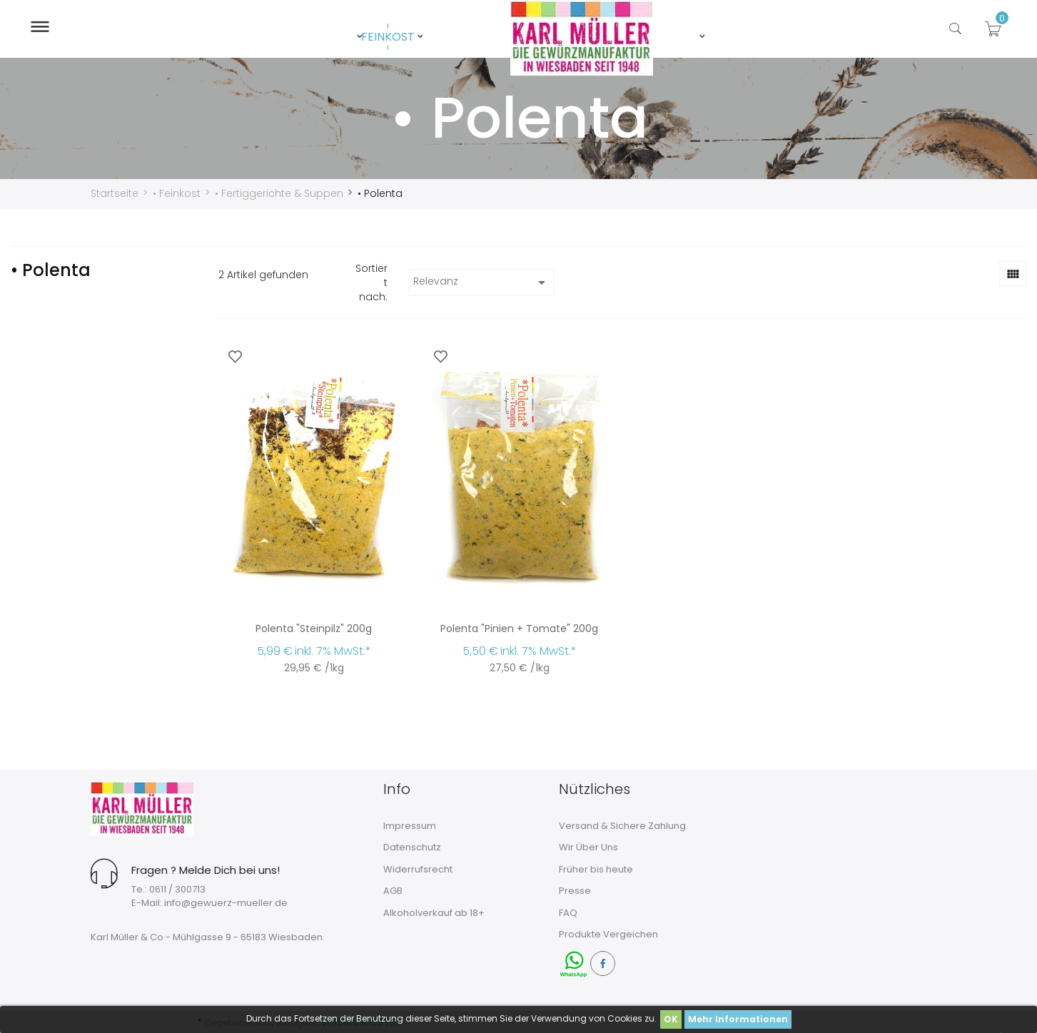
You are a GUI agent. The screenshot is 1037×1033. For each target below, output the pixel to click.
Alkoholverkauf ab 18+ (434, 912)
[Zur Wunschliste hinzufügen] (235, 356)
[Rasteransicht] (1012, 272)
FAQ (568, 912)
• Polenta (51, 269)
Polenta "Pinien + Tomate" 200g (519, 628)
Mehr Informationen (738, 1019)
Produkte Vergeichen (608, 933)
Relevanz (482, 281)
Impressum (409, 825)
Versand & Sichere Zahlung (622, 825)
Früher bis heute (596, 868)
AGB (393, 890)
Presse (575, 890)
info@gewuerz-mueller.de (226, 902)
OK (671, 1019)
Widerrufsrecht (417, 868)
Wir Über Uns (588, 846)
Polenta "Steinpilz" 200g (314, 628)
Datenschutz (412, 846)
